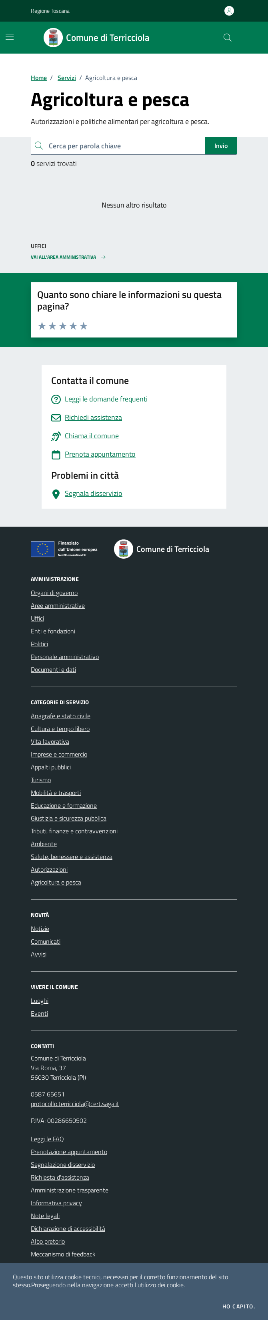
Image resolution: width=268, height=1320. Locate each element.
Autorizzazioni (49, 869)
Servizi (67, 77)
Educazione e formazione (64, 805)
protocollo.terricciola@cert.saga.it (75, 1103)
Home (39, 77)
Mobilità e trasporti (56, 792)
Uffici (37, 618)
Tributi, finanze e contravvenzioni (74, 831)
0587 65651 (48, 1094)
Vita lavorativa (50, 741)
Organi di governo (54, 592)
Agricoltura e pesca (56, 882)
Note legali (45, 1215)
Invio (221, 145)
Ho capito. (238, 1306)
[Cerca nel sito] (227, 37)
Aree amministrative (58, 605)
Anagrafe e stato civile (60, 716)
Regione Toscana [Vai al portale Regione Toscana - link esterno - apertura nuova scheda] (50, 10)
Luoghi (39, 1000)
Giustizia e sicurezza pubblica (68, 818)
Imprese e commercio (59, 754)
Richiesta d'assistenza (60, 1177)
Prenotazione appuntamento (69, 1151)
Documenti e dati (53, 669)
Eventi (39, 1013)
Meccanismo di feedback (63, 1254)
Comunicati (45, 941)
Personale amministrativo (65, 656)
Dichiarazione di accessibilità (68, 1228)
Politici (39, 644)
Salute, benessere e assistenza (71, 856)
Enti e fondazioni (53, 631)
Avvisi (38, 954)
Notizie (40, 928)
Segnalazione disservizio (63, 1164)
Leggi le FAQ (47, 1139)
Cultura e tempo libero (60, 728)
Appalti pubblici (51, 767)
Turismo (41, 780)
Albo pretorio (48, 1241)
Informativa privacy (56, 1203)
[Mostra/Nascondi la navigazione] (9, 37)
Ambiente (44, 844)
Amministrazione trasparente (69, 1190)
